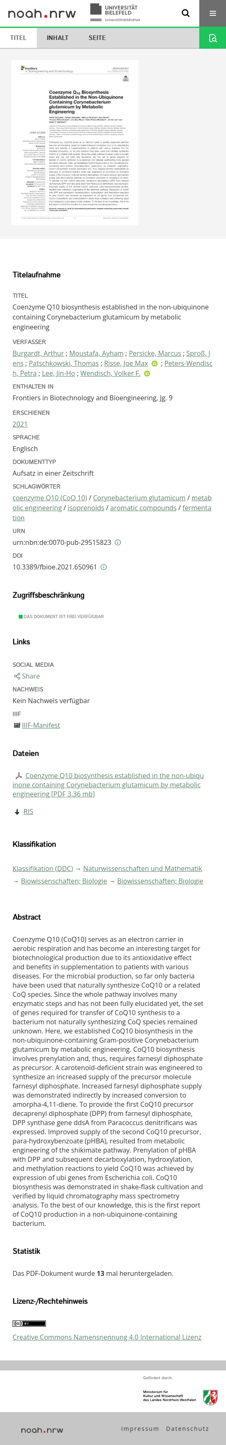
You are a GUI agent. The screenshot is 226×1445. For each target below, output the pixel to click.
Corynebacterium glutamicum (139, 497)
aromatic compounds (143, 507)
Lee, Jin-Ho (58, 373)
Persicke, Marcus (155, 353)
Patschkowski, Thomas (64, 363)
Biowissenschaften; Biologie (64, 881)
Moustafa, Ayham (96, 353)
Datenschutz (187, 1429)
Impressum (140, 1429)
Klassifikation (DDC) (43, 868)
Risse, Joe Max (126, 363)
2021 (20, 424)
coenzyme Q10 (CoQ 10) (50, 497)
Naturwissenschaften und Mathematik (142, 868)
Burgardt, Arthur (38, 353)
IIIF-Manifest (41, 725)
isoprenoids (86, 507)
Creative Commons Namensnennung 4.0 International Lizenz (107, 1337)
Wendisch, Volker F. (110, 373)
